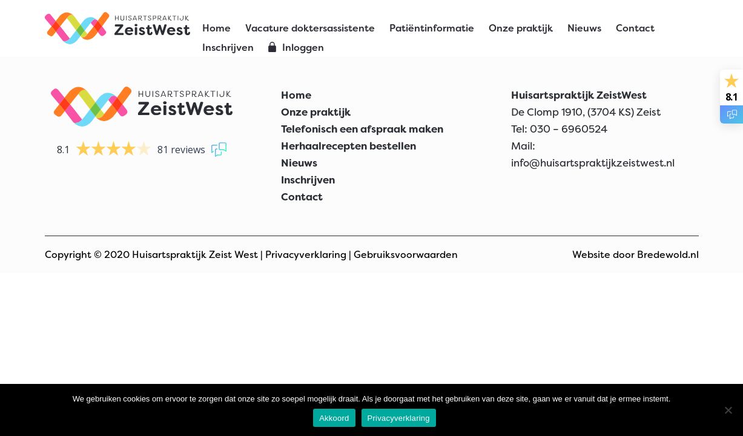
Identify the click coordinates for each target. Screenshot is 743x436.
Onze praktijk (521, 28)
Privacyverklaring (305, 254)
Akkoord (334, 418)
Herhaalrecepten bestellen (348, 146)
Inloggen (303, 47)
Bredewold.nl (668, 254)
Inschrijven (228, 47)
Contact (635, 28)
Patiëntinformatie (431, 28)
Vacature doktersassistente (310, 28)
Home (216, 28)
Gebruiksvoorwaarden (406, 254)
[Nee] (728, 410)
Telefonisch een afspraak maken (362, 129)
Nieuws (584, 28)
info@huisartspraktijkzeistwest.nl (593, 163)
